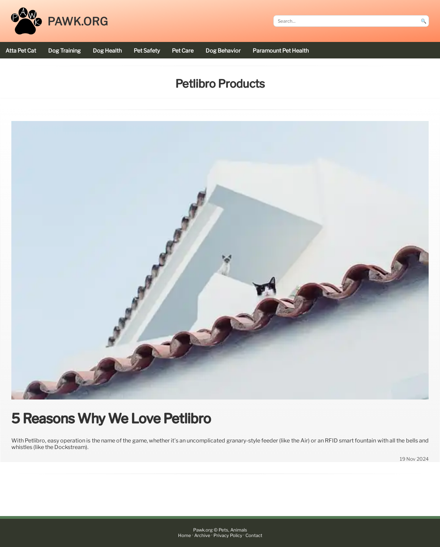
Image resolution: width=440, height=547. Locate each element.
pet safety (147, 50)
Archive (202, 535)
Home (184, 535)
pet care (183, 50)
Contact (253, 535)
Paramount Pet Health (281, 50)
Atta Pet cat (21, 50)
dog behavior (223, 50)
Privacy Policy (227, 535)
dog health (107, 50)
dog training (64, 50)
